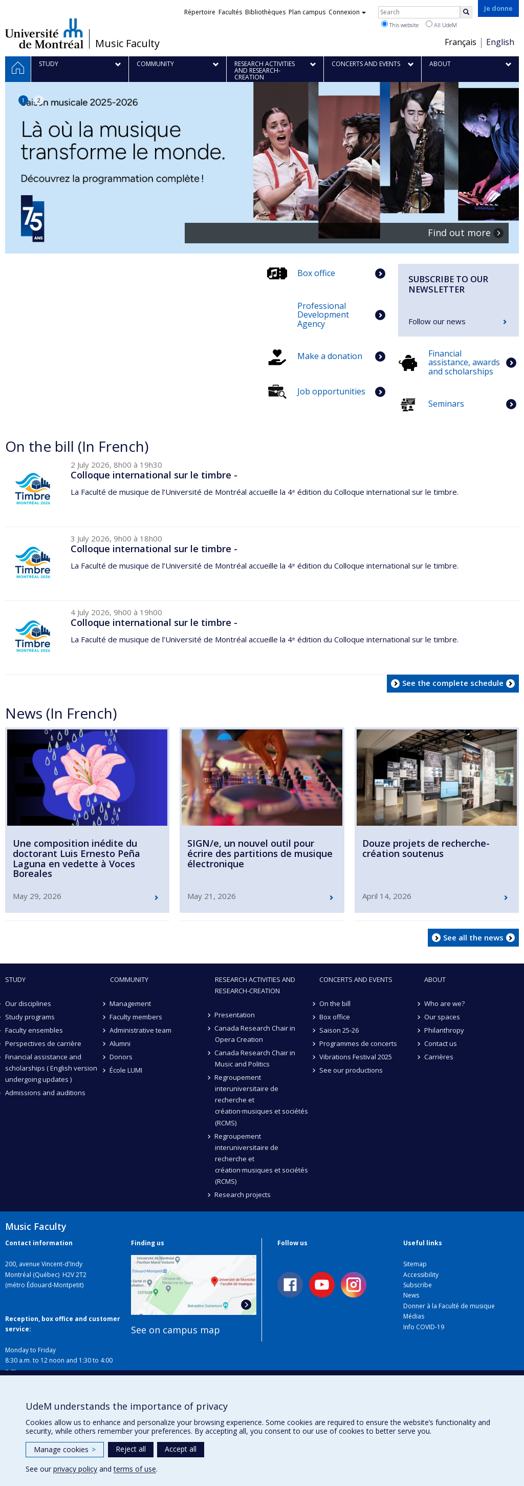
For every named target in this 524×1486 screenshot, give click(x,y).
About (435, 979)
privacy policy (75, 1469)
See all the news (473, 937)
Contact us (440, 1043)
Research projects (243, 1194)
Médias (413, 1316)
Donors (121, 1056)
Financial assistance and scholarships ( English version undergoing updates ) (51, 1068)
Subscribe (417, 1285)
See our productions (351, 1070)
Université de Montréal (44, 33)
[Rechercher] (466, 12)
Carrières (438, 1056)
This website (400, 24)
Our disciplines (28, 1003)
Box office (334, 1016)
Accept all (180, 1449)
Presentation (235, 1014)
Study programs (30, 1016)
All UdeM (441, 24)
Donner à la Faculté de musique (449, 1306)
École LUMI (126, 1070)
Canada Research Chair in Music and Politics (255, 1058)
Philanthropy (444, 1030)
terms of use (135, 1469)
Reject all (131, 1449)
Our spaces (442, 1016)
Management (130, 1003)
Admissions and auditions (45, 1092)
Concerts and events (355, 979)
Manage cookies (65, 1449)
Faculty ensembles (34, 1030)
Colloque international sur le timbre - (154, 475)
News (411, 1295)
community (129, 979)
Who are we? (444, 1003)
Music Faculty (127, 43)
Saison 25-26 (339, 1030)
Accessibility (421, 1274)
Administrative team (141, 1030)
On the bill (335, 1003)
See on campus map (175, 1330)
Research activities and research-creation (255, 985)
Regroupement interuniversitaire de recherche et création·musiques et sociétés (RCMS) (261, 1100)
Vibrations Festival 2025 (355, 1056)
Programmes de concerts (358, 1043)
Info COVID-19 (423, 1327)
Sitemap (415, 1264)
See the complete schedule (453, 683)
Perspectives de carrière (43, 1043)
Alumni (120, 1043)
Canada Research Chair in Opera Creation (255, 1033)
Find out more (459, 233)
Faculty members (136, 1016)
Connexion (347, 12)
